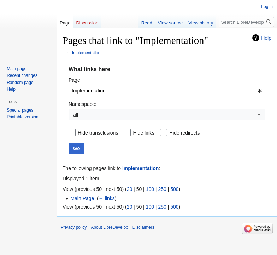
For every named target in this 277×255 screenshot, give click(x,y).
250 (162, 189)
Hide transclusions (98, 133)
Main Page (82, 198)
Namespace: (82, 104)
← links (107, 198)
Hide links (143, 133)
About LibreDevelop (109, 227)
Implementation (86, 52)
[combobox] (167, 90)
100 (150, 189)
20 (129, 189)
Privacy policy (74, 227)
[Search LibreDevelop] (246, 22)
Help (266, 38)
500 (174, 189)
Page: (75, 80)
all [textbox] (75, 115)
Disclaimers (143, 227)
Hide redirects (184, 133)
